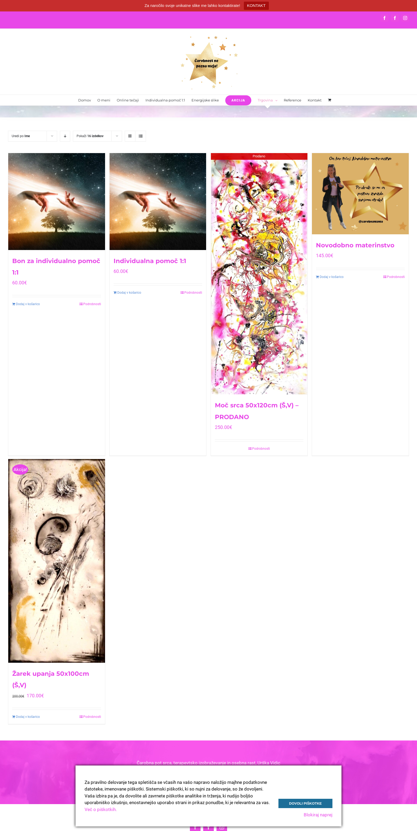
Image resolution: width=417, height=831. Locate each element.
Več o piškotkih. (101, 809)
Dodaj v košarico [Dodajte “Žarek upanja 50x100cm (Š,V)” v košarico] (28, 717)
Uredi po (21, 136)
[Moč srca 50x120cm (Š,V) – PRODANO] (259, 273)
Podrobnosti (92, 304)
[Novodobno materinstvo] (360, 193)
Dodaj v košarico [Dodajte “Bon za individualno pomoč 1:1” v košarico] (28, 304)
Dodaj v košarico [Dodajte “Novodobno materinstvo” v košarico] (332, 277)
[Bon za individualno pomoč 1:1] (56, 201)
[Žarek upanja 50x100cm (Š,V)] (56, 561)
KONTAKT (256, 5)
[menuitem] (84, 100)
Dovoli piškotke (305, 803)
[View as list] (140, 136)
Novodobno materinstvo (355, 245)
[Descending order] (65, 136)
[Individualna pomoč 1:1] (158, 201)
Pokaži (90, 136)
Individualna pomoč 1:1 (150, 261)
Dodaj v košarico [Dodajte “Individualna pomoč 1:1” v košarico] (129, 292)
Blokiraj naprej (318, 814)
